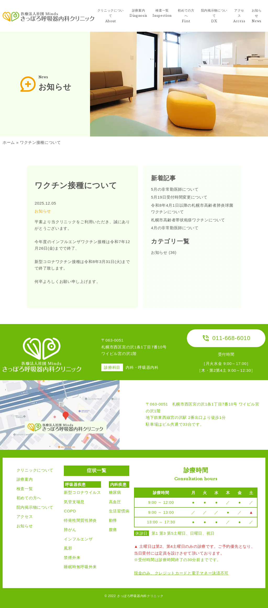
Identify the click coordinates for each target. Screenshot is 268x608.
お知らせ (43, 211)
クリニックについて (34, 470)
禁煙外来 (72, 557)
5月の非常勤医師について (175, 189)
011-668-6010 (226, 338)
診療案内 (24, 479)
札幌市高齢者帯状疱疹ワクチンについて (188, 220)
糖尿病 (115, 492)
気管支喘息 (74, 502)
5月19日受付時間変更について (179, 197)
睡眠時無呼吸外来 (80, 567)
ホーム (9, 142)
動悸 (113, 520)
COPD (70, 511)
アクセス (24, 516)
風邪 (68, 548)
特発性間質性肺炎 (80, 520)
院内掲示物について (34, 507)
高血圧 (115, 502)
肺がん (70, 529)
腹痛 (113, 529)
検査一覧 (24, 488)
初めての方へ (28, 498)
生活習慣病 (119, 511)
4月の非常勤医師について (175, 228)
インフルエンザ (78, 539)
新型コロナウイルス (82, 492)
